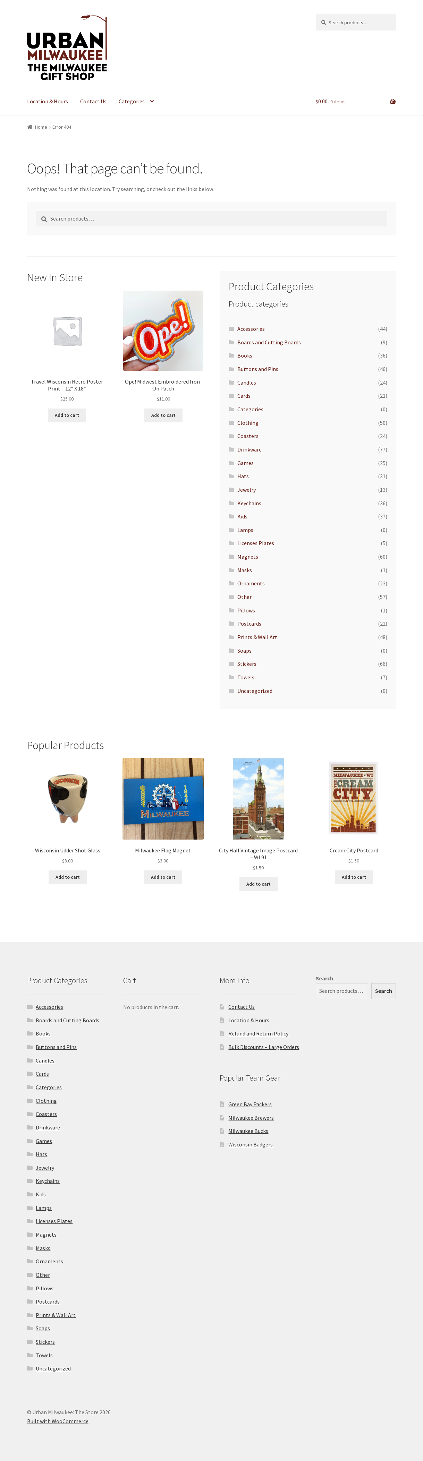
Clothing (248, 422)
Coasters (248, 435)
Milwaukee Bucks (248, 1130)
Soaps (244, 650)
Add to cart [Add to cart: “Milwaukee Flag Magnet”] (163, 877)
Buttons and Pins (257, 369)
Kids (242, 516)
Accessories (251, 328)
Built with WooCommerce (57, 1421)
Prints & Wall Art (257, 637)
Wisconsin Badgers (250, 1144)
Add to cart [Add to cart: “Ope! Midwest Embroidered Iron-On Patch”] (163, 415)
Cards (244, 395)
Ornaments (251, 583)
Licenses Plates (255, 543)
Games (245, 462)
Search (324, 978)
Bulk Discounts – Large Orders (263, 1046)
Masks (244, 570)
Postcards (249, 623)
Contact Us (93, 101)
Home (41, 127)
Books (244, 355)
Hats (243, 476)
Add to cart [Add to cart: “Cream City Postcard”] (354, 877)
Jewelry (246, 489)
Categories (132, 101)
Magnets (247, 556)
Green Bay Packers (250, 1104)
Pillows (246, 610)
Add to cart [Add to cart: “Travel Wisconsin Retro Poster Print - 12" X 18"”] (67, 415)
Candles (246, 382)
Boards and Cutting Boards (269, 342)
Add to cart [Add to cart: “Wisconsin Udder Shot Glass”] (68, 877)
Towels (245, 677)
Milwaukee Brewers (251, 1117)
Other (244, 596)
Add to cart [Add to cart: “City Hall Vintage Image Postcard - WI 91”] (258, 884)
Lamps (245, 529)
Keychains (249, 503)
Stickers (246, 663)
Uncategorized (254, 690)
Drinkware (249, 449)
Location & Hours (47, 101)
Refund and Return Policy (258, 1033)
